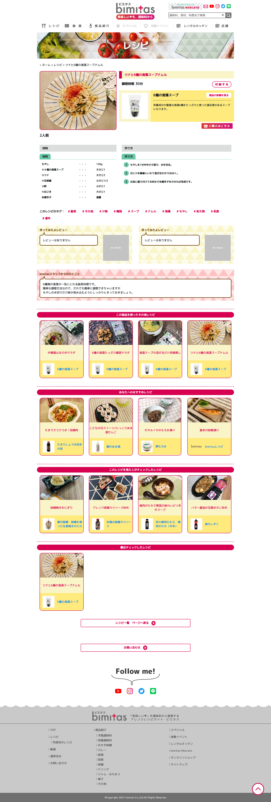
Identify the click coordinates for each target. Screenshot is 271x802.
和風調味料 (105, 740)
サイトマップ (179, 764)
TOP (53, 730)
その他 (102, 784)
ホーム (46, 65)
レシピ (58, 65)
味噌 (101, 764)
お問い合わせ (58, 763)
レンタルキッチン (182, 744)
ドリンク (103, 769)
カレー (102, 750)
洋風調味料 (105, 735)
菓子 (101, 779)
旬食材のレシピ (62, 742)
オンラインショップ (183, 757)
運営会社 (55, 756)
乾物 (101, 755)
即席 (101, 760)
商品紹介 (101, 730)
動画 (53, 749)
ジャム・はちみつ (109, 774)
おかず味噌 (105, 745)
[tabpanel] (176, 109)
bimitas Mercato (181, 751)
